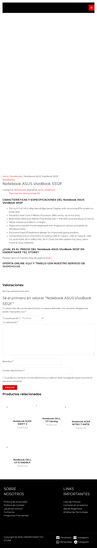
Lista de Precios (71, 502)
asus (40, 190)
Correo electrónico (13, 370)
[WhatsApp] (64, 542)
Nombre (8, 361)
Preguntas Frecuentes (16, 515)
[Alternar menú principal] (92, 8)
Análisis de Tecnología (75, 512)
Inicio (5, 176)
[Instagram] (81, 537)
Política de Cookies (14, 505)
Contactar (9, 512)
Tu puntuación (11, 318)
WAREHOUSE (11, 266)
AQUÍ (49, 258)
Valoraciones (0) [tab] (31, 193)
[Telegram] (81, 542)
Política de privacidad (15, 502)
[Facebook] (64, 537)
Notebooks (16, 176)
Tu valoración (11, 322)
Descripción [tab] (15, 193)
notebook (49, 190)
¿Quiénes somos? (13, 508)
